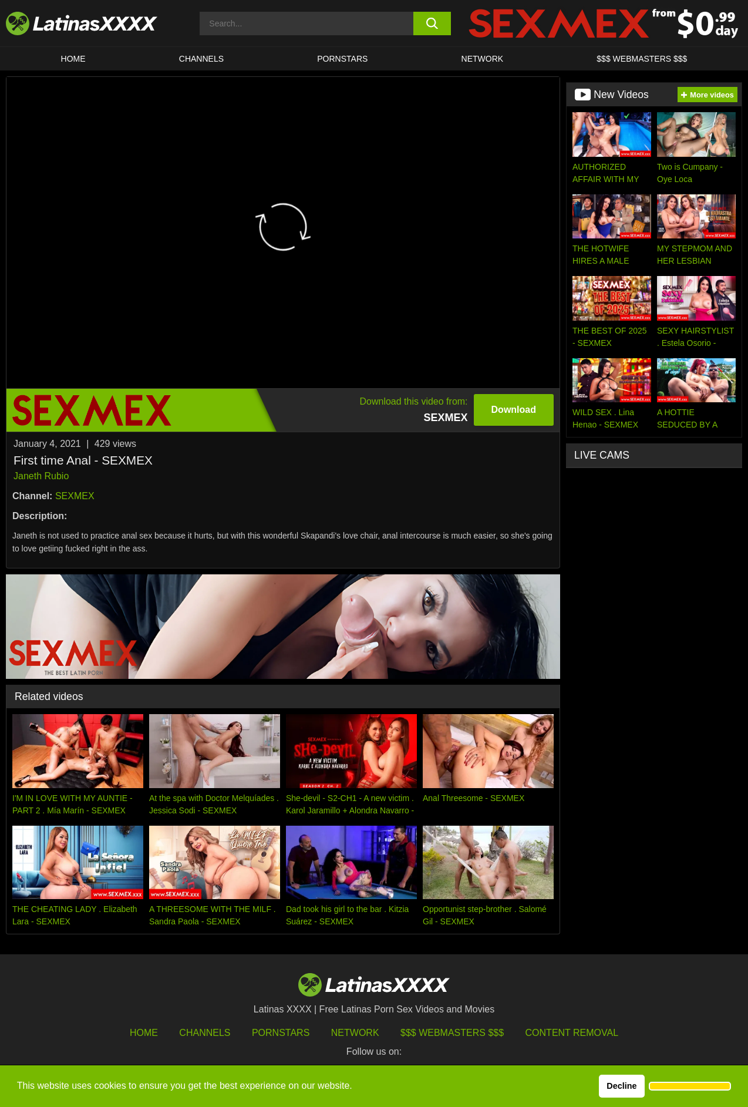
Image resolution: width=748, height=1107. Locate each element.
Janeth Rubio (41, 476)
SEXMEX (75, 496)
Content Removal (572, 1033)
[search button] (432, 23)
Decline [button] (621, 1086)
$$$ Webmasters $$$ (452, 1033)
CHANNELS (201, 58)
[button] (690, 1086)
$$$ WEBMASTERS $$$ (642, 58)
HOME (73, 58)
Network (482, 58)
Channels (204, 1033)
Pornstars (342, 58)
